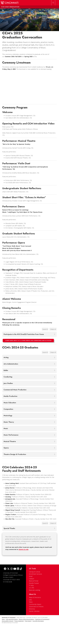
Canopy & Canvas (34, 572)
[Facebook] (5, 569)
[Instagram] (11, 569)
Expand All (45, 329)
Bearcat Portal (33, 581)
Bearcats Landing (34, 590)
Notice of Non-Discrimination (26, 619)
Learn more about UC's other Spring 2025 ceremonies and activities (28, 340)
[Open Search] (53, 2)
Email (30, 576)
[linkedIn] (18, 569)
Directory (32, 609)
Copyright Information (38, 621)
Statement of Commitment (42, 619)
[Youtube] (14, 569)
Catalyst (31, 579)
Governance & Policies (36, 606)
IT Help (31, 585)
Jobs (30, 600)
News (31, 602)
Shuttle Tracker (34, 583)
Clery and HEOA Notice (12, 619)
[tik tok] (21, 569)
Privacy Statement (19, 621)
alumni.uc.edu (23, 549)
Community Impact (35, 604)
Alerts (3, 619)
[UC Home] (9, 2)
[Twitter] (8, 569)
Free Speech (28, 621)
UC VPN (31, 588)
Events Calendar (34, 611)
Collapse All (53, 329)
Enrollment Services (35, 574)
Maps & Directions (35, 597)
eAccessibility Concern (7, 621)
